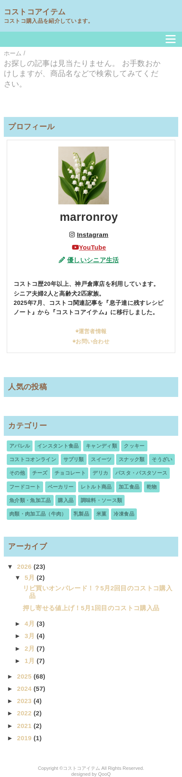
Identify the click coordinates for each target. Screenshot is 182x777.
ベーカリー (61, 487)
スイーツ (101, 459)
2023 (25, 700)
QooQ (104, 774)
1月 (30, 660)
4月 (30, 623)
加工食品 (129, 487)
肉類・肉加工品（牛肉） (38, 514)
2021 (25, 725)
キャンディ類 (101, 446)
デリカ (100, 473)
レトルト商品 (96, 487)
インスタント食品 (58, 446)
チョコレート (70, 473)
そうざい (162, 459)
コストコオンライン (32, 459)
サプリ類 (73, 459)
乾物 (152, 487)
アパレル (19, 446)
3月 (30, 635)
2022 (25, 713)
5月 (30, 577)
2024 (25, 688)
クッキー (134, 446)
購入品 (65, 500)
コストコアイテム (35, 12)
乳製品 (81, 514)
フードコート (25, 487)
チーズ (40, 473)
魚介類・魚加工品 (30, 500)
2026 (25, 566)
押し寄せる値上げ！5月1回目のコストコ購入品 (91, 607)
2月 (30, 648)
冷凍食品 (124, 514)
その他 (17, 473)
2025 (25, 676)
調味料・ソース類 (101, 500)
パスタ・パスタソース (141, 473)
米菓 (101, 514)
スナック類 (132, 459)
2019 (25, 738)
